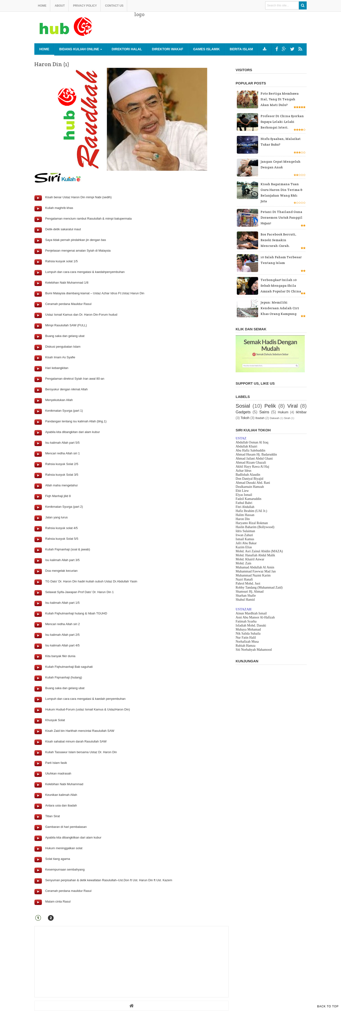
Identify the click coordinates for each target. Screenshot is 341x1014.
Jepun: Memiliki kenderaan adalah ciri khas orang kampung (279, 308)
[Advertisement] (220, 30)
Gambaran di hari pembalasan (66, 827)
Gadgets (243, 412)
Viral (292, 406)
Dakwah (274, 418)
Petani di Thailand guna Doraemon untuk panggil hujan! (281, 217)
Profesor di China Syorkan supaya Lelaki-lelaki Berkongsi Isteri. (282, 121)
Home (42, 5)
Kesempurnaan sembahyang (65, 869)
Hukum (283, 412)
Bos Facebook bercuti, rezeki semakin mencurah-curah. (278, 240)
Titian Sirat (52, 816)
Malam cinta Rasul (58, 901)
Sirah (287, 418)
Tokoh (245, 418)
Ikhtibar (301, 412)
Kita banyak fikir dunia (60, 656)
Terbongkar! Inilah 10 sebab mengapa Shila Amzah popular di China (280, 285)
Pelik (270, 406)
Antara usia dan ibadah (61, 805)
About (60, 5)
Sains (264, 412)
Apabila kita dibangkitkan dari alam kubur (73, 837)
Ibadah (260, 418)
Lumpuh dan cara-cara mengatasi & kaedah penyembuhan (85, 699)
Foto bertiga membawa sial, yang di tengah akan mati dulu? (279, 99)
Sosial (243, 406)
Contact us (114, 5)
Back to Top (328, 1006)
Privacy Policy (85, 5)
